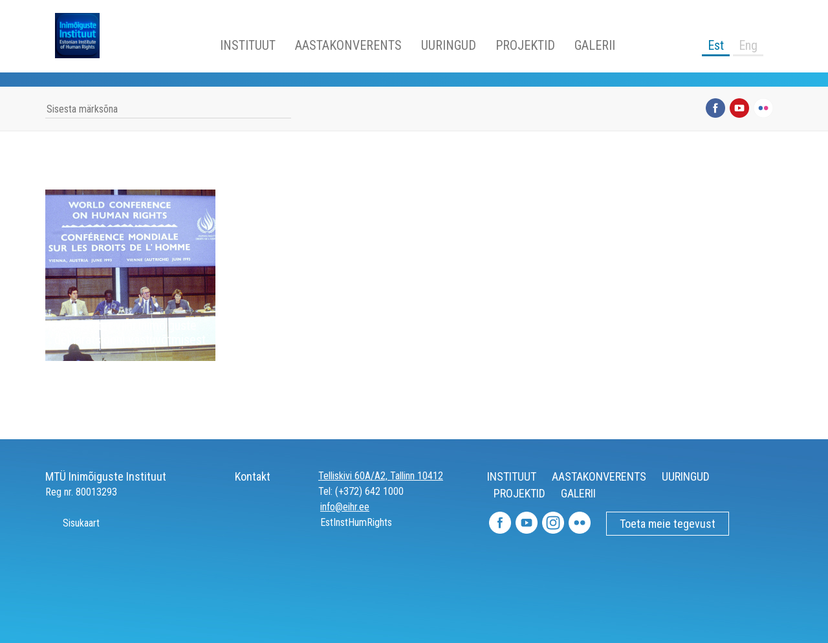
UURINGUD (448, 45)
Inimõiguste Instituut (84, 35)
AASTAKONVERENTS (348, 45)
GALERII (594, 45)
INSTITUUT (248, 45)
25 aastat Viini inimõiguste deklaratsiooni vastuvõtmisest (130, 332)
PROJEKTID (525, 45)
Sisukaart (72, 523)
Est (716, 45)
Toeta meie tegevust (667, 523)
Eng (748, 45)
